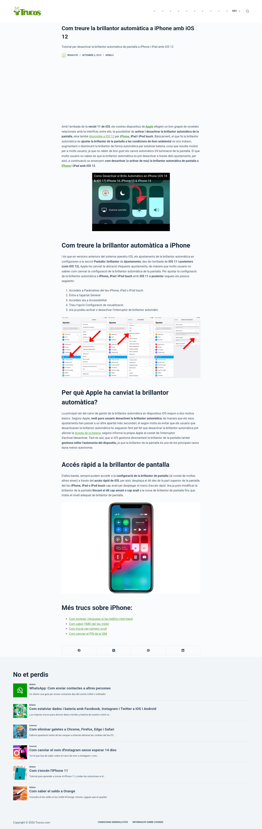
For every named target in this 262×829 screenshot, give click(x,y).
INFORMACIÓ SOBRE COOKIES (147, 822)
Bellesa (112, 11)
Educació (148, 11)
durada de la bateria (88, 433)
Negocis (181, 11)
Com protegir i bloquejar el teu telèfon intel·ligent (101, 619)
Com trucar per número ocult (88, 628)
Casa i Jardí (200, 11)
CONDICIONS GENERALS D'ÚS (113, 822)
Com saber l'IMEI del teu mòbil (89, 624)
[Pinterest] (148, 650)
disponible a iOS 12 (101, 136)
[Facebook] (79, 650)
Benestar (221, 11)
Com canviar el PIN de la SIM (88, 633)
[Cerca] (247, 11)
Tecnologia (73, 11)
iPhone (124, 136)
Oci (56, 11)
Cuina (165, 11)
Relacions (94, 11)
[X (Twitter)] (113, 650)
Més (237, 11)
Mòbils (110, 55)
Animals (130, 11)
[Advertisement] (131, 91)
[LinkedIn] (183, 650)
